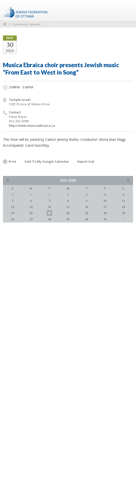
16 (86, 206)
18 (123, 206)
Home (4, 24)
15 (67, 206)
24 (105, 213)
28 (49, 219)
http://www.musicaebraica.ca (32, 125)
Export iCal (85, 161)
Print (9, 161)
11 (123, 200)
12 (12, 206)
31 (105, 219)
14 (49, 206)
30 (86, 219)
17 (105, 206)
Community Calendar (27, 24)
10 (105, 200)
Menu (127, 10)
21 (49, 213)
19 (12, 213)
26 (12, 219)
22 (67, 213)
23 (86, 213)
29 (67, 219)
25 (123, 213)
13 (31, 206)
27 (31, 219)
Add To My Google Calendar (47, 161)
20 (31, 213)
